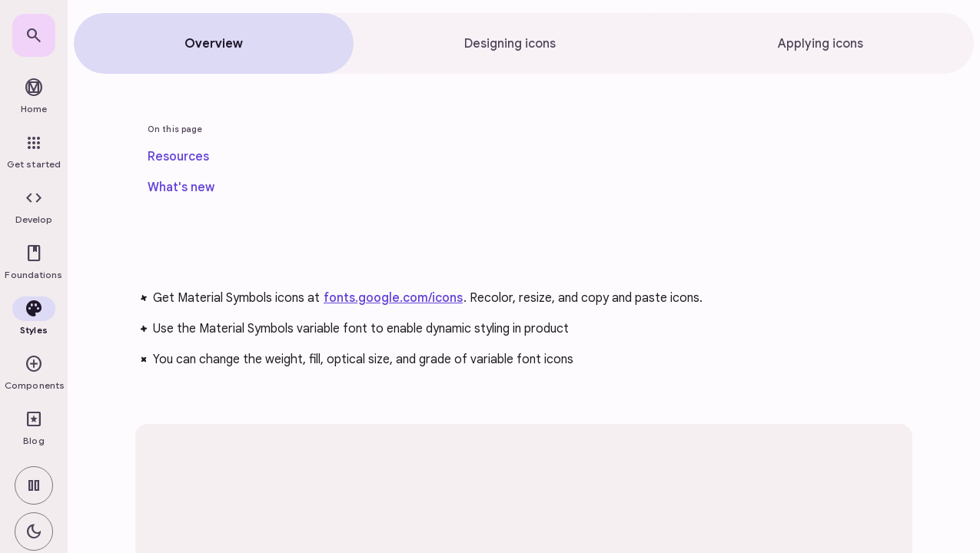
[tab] (214, 43)
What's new (181, 187)
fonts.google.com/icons (393, 298)
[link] (33, 35)
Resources (178, 156)
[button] (34, 207)
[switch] (33, 485)
